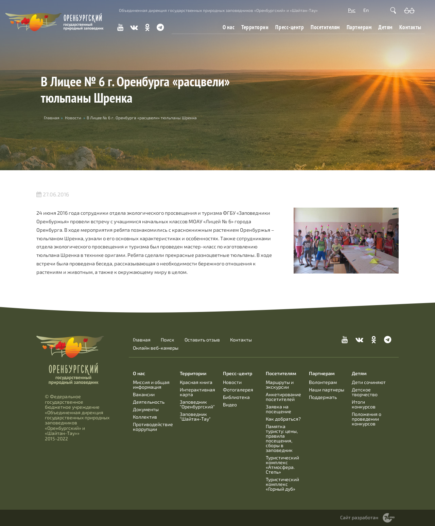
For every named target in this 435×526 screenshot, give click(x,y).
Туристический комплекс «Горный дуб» (282, 484)
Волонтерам (323, 382)
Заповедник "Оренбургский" (197, 404)
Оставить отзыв (202, 339)
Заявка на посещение (278, 409)
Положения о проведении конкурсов (366, 418)
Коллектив (145, 417)
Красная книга (196, 382)
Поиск (167, 339)
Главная (142, 339)
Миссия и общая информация (151, 384)
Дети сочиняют (369, 382)
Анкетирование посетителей (283, 396)
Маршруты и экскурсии (280, 384)
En (366, 10)
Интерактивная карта (197, 392)
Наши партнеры (326, 389)
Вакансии (144, 394)
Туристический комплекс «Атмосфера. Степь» (282, 465)
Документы (146, 409)
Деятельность (148, 402)
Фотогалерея (238, 389)
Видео (230, 404)
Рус (351, 10)
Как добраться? (283, 419)
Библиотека (236, 397)
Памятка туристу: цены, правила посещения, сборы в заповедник (282, 438)
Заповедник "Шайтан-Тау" (195, 416)
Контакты (410, 27)
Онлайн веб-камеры (155, 348)
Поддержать (323, 397)
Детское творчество (365, 392)
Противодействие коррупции (153, 426)
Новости (73, 117)
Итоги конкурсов (364, 404)
